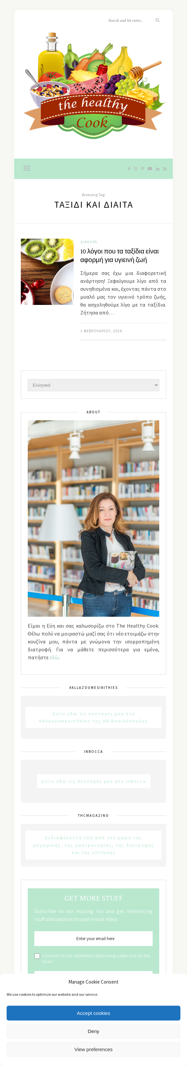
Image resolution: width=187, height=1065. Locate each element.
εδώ (54, 657)
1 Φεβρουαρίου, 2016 (101, 330)
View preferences (93, 1049)
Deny (93, 1031)
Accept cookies (93, 1013)
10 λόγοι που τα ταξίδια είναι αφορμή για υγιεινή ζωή (119, 255)
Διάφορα (88, 242)
